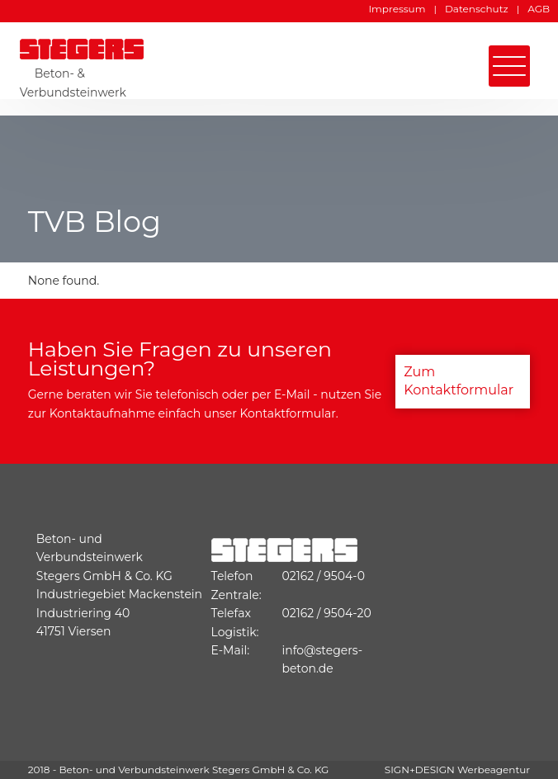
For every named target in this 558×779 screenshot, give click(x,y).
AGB (538, 8)
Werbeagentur (493, 769)
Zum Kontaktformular (458, 381)
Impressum (397, 8)
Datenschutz (476, 8)
